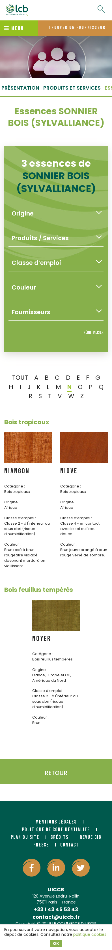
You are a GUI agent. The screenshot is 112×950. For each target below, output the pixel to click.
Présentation (20, 87)
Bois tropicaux (26, 422)
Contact (69, 845)
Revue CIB (91, 837)
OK (56, 943)
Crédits (59, 837)
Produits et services (72, 87)
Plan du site (25, 837)
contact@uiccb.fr (56, 917)
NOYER (41, 638)
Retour (56, 773)
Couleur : (12, 544)
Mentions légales (56, 822)
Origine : (12, 502)
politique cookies (89, 934)
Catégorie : (14, 486)
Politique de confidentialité (56, 830)
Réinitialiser (93, 332)
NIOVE (68, 471)
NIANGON (17, 471)
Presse (41, 845)
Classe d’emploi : (20, 518)
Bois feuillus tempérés (38, 589)
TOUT (20, 377)
